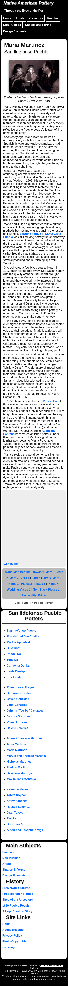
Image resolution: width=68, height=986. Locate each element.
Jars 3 (14, 577)
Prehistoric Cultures (16, 888)
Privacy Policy (12, 935)
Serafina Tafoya (30, 233)
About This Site (13, 929)
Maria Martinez (17, 750)
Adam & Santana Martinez (24, 738)
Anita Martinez (16, 744)
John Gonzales (17, 704)
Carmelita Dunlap (19, 665)
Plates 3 (39, 583)
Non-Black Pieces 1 (46, 589)
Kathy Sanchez (17, 800)
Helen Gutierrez (17, 728)
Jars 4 (25, 577)
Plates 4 (53, 583)
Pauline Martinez (18, 767)
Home (7, 18)
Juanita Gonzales (19, 716)
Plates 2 (26, 583)
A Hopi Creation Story (17, 911)
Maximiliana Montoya (21, 779)
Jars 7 (57, 577)
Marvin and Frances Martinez (27, 755)
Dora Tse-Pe (15, 824)
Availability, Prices (34, 595)
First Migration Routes (17, 893)
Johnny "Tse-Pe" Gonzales (25, 710)
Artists (19, 18)
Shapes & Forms (13, 869)
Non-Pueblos (12, 24)
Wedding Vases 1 (18, 589)
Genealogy (11, 563)
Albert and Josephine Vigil (25, 830)
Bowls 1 (38, 572)
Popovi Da (50, 401)
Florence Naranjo (18, 789)
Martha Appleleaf (18, 642)
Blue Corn (13, 648)
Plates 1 (13, 583)
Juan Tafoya (15, 812)
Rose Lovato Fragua (21, 687)
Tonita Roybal (16, 795)
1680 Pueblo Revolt (15, 905)
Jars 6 (47, 577)
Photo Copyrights (14, 941)
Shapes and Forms (38, 24)
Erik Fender (15, 677)
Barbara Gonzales (19, 693)
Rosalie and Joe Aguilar (23, 636)
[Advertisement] (34, 526)
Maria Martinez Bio (17, 572)
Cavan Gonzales (18, 699)
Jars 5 (36, 577)
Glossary (8, 947)
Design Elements (14, 31)
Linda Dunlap (16, 671)
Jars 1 (50, 572)
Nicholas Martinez (19, 761)
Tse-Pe (11, 818)
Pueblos (52, 18)
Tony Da (12, 659)
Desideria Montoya (19, 773)
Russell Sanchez (18, 806)
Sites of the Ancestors (17, 899)
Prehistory (36, 18)
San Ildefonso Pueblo (21, 630)
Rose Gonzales (17, 722)
